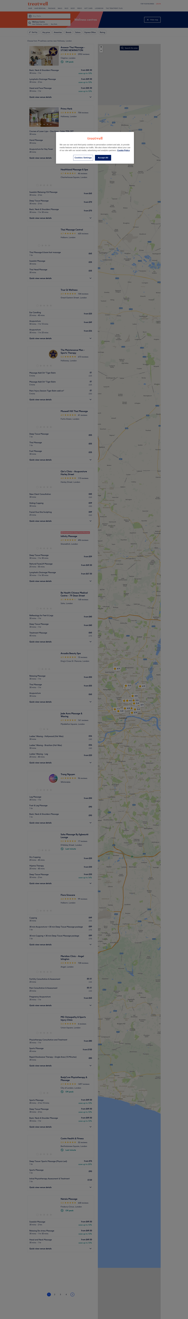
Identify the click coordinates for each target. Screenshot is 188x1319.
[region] (95, 148)
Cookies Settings (83, 158)
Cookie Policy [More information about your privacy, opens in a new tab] (123, 150)
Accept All (103, 158)
